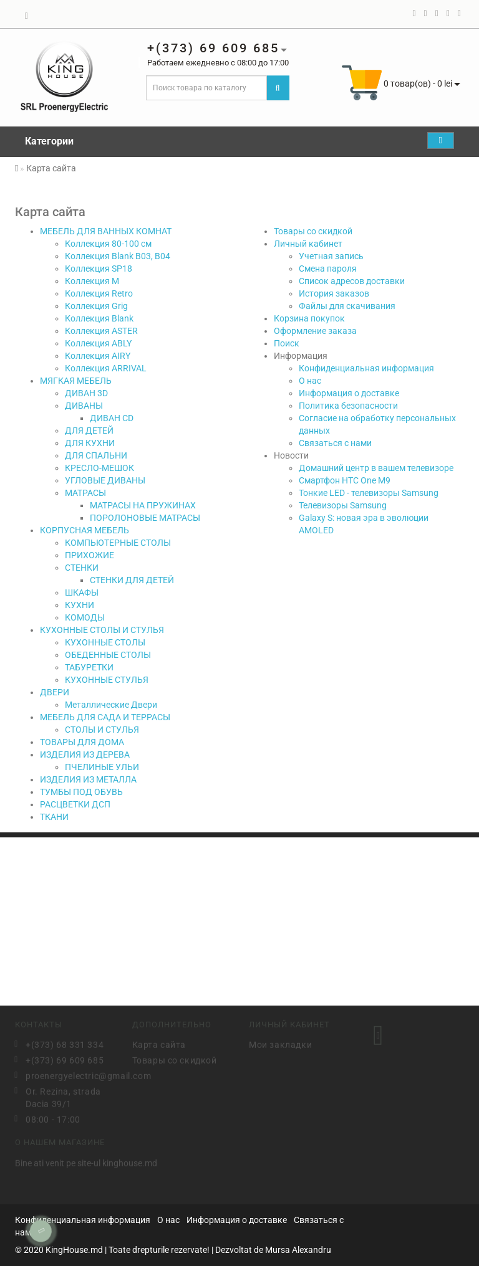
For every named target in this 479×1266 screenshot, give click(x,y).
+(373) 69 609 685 (65, 1059)
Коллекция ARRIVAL (106, 368)
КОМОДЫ (85, 617)
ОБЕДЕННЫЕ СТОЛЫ (108, 655)
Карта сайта (159, 1044)
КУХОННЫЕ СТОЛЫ (105, 642)
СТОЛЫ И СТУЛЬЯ (102, 730)
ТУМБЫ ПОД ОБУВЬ (81, 792)
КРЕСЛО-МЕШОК (99, 468)
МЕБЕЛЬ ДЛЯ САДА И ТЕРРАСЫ (105, 717)
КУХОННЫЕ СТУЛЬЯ (106, 680)
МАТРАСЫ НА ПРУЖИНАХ (143, 505)
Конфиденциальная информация (366, 368)
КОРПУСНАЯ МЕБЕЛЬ (84, 530)
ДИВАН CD (111, 418)
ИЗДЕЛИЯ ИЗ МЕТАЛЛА (88, 779)
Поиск (286, 343)
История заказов (334, 293)
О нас (310, 381)
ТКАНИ (54, 817)
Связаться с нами (335, 443)
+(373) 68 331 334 (65, 1044)
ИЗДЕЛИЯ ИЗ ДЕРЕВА (85, 754)
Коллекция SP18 (98, 269)
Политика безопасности (348, 406)
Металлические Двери (111, 705)
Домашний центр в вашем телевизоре (376, 468)
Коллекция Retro (99, 293)
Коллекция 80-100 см (108, 244)
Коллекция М (92, 281)
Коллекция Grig (96, 306)
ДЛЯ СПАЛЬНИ (96, 455)
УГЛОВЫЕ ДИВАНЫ (105, 480)
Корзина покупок (309, 318)
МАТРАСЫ (85, 493)
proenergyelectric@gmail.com (70, 1075)
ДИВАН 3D (86, 393)
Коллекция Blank (99, 318)
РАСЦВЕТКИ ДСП (75, 804)
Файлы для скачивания (347, 306)
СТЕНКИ (82, 568)
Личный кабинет (308, 244)
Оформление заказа (315, 331)
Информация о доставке (349, 393)
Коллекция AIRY (97, 356)
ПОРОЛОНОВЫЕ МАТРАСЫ (145, 518)
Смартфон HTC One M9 (344, 480)
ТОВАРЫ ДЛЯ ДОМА (82, 742)
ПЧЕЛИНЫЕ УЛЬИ (102, 767)
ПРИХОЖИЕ (89, 555)
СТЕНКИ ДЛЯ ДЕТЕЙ (132, 580)
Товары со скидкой (313, 231)
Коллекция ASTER (101, 331)
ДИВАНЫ (84, 406)
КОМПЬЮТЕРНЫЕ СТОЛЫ (118, 543)
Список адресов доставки (352, 281)
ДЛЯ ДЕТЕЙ (89, 430)
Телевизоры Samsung (343, 505)
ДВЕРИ (54, 692)
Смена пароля (328, 269)
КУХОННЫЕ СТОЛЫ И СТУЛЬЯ (102, 630)
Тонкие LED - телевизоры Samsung (368, 493)
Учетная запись (331, 256)
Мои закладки (280, 1044)
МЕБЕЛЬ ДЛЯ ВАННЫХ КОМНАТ (106, 231)
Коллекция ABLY (98, 343)
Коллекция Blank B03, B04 (117, 256)
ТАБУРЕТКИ (89, 667)
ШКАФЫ (82, 592)
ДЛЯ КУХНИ (90, 443)
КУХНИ (79, 605)
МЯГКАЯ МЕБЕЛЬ (76, 381)
